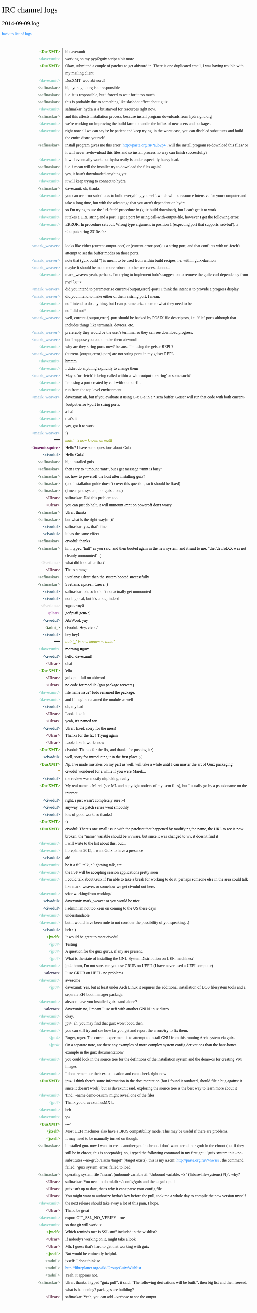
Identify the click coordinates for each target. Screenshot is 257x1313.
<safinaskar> (49, 87)
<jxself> (53, 937)
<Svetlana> (50, 562)
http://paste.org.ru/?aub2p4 (144, 145)
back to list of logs (17, 34)
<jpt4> (54, 944)
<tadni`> (52, 1261)
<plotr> (53, 613)
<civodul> (51, 454)
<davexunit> (49, 59)
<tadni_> (52, 627)
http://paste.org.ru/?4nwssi (197, 1160)
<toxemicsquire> (46, 447)
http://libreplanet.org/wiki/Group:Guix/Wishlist (103, 1268)
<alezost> (52, 973)
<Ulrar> (53, 498)
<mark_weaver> (46, 246)
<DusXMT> (50, 51)
